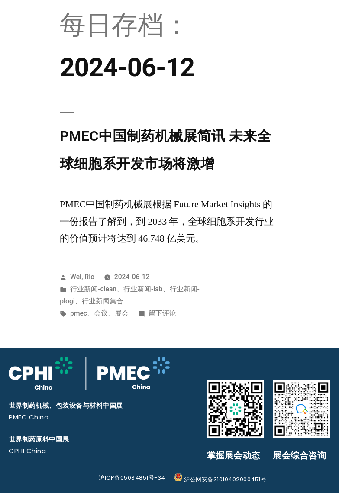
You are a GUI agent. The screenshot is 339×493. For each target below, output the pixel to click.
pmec (78, 313)
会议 (101, 313)
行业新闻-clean (93, 289)
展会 (122, 313)
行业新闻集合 (102, 301)
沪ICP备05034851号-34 (132, 478)
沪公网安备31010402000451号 (220, 479)
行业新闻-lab (143, 289)
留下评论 (162, 313)
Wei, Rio (82, 277)
